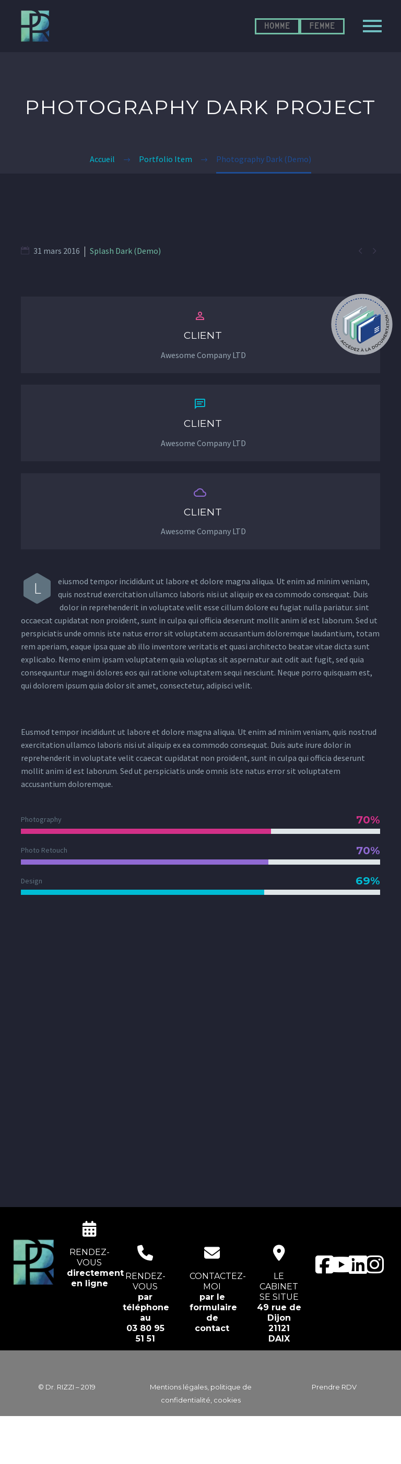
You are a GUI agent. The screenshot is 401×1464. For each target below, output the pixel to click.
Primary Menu (372, 26)
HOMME (277, 26)
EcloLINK (220, 1449)
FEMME (322, 26)
